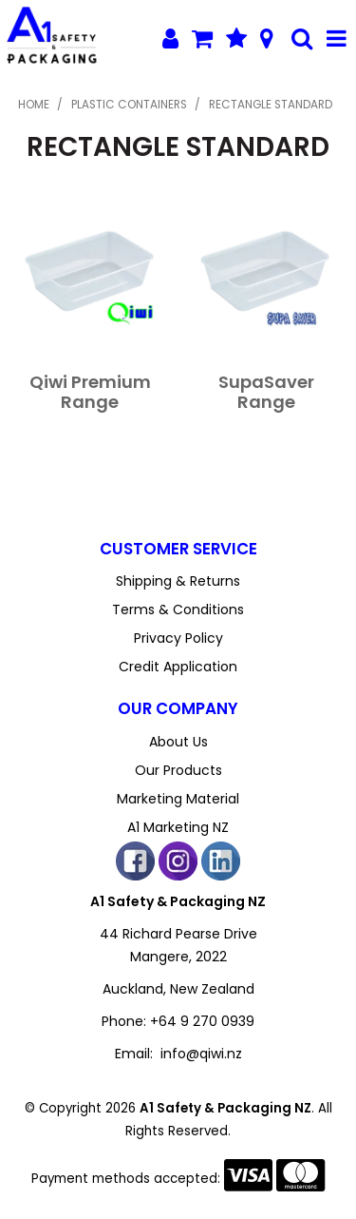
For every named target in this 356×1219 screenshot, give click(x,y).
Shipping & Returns (178, 580)
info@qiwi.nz (201, 1053)
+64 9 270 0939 (202, 1021)
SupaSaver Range (266, 392)
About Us (178, 741)
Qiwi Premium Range (90, 392)
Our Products (178, 770)
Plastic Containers (129, 104)
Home (33, 104)
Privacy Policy (178, 638)
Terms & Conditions (178, 609)
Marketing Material (178, 798)
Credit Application (178, 666)
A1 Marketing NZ (178, 827)
